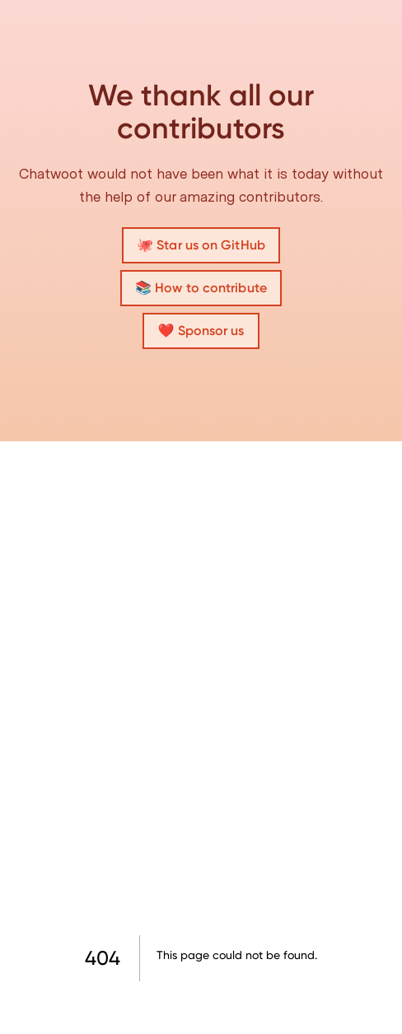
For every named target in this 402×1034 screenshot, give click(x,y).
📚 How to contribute (201, 288)
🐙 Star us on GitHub (201, 245)
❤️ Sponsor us (200, 330)
